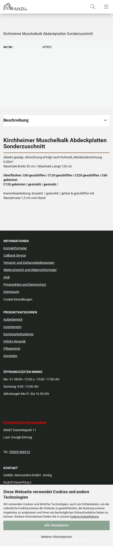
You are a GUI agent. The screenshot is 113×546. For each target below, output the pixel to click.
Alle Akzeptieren (56, 525)
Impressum (11, 292)
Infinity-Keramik (14, 341)
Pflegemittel (11, 348)
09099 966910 (19, 452)
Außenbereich (13, 319)
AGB (6, 277)
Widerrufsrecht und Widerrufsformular (30, 270)
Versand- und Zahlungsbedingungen (28, 262)
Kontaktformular (15, 248)
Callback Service (14, 255)
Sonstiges (10, 356)
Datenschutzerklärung (84, 516)
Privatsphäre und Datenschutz (24, 284)
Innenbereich (12, 327)
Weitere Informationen (56, 537)
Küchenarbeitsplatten (18, 334)
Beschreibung (15, 120)
